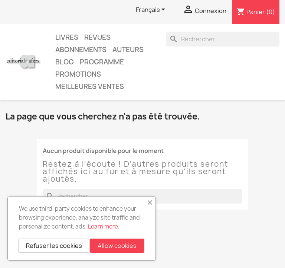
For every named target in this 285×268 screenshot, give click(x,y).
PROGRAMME (102, 62)
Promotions (78, 74)
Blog (64, 62)
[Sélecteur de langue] (152, 10)
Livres (66, 37)
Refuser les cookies (54, 246)
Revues (97, 37)
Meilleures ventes (89, 86)
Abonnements (81, 49)
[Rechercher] (222, 39)
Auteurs (128, 49)
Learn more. (103, 226)
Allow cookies (117, 246)
